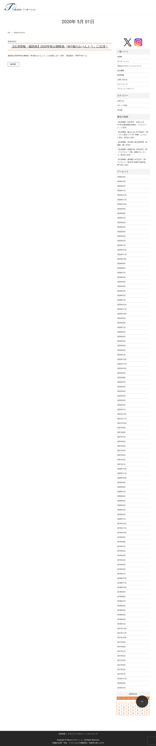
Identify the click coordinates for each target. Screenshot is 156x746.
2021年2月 (121, 460)
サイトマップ (122, 84)
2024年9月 (121, 263)
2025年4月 (121, 232)
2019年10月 (121, 533)
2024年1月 (121, 300)
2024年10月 (121, 259)
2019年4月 (121, 560)
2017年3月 (121, 669)
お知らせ (120, 101)
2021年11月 (121, 419)
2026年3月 (121, 181)
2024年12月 (121, 250)
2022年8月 (121, 378)
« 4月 (120, 694)
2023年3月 (121, 346)
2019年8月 (121, 542)
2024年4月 (121, 286)
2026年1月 (121, 191)
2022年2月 (121, 405)
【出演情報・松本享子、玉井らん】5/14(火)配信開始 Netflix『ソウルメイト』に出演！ (131, 124)
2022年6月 (121, 387)
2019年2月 (121, 569)
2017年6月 (121, 656)
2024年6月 (121, 277)
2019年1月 (121, 574)
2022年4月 (121, 396)
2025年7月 (121, 218)
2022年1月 (121, 410)
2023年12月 (121, 305)
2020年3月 (121, 510)
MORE (13, 64)
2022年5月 (121, 391)
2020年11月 (121, 473)
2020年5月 (121, 501)
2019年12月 (121, 524)
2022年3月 (121, 400)
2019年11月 (121, 528)
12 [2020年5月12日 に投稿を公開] (123, 707)
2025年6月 (121, 222)
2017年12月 (121, 628)
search (146, 11)
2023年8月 (121, 323)
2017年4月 (121, 665)
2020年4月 (121, 505)
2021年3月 (121, 455)
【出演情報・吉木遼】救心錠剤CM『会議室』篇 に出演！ (132, 143)
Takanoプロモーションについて (129, 66)
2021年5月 (121, 446)
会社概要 (120, 70)
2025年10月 (121, 204)
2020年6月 (121, 496)
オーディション (123, 61)
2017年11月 (121, 633)
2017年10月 (121, 638)
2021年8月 (121, 432)
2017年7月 (121, 651)
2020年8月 (121, 487)
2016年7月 (121, 688)
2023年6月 (121, 332)
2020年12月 (121, 469)
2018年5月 (121, 610)
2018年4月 (121, 615)
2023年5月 (121, 337)
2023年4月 (121, 341)
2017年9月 (121, 642)
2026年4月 (121, 177)
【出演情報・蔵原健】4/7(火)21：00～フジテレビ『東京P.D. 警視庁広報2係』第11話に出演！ (132, 162)
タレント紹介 (122, 105)
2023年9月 (121, 318)
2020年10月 (121, 478)
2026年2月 (121, 186)
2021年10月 (121, 423)
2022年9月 (121, 373)
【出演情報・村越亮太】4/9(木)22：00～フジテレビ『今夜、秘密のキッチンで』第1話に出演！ (132, 152)
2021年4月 (121, 451)
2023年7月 (121, 327)
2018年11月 (121, 583)
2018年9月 (121, 592)
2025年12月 (121, 195)
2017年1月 (121, 674)
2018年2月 (121, 619)
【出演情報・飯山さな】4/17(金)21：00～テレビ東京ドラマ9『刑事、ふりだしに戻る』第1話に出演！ (132, 134)
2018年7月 (121, 601)
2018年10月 (121, 587)
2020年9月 (121, 482)
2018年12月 (121, 578)
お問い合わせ (122, 80)
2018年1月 (121, 624)
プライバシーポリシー (125, 89)
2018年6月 (121, 606)
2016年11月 (121, 679)
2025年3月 (121, 236)
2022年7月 (121, 382)
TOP (9, 33)
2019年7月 (121, 546)
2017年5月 (121, 660)
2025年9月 (121, 209)
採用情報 (120, 75)
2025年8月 (121, 213)
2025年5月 (121, 227)
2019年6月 (121, 551)
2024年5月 (121, 282)
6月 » (146, 694)
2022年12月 (121, 359)
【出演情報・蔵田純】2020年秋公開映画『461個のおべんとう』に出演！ (59, 46)
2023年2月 (121, 350)
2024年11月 (121, 254)
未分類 (119, 110)
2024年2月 (121, 295)
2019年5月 (121, 555)
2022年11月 (121, 364)
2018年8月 (121, 597)
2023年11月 (121, 309)
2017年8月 (121, 647)
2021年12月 (121, 414)
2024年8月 (121, 268)
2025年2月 (121, 241)
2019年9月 (121, 537)
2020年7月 (121, 492)
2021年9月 (121, 428)
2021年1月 (121, 464)
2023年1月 (121, 355)
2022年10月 (121, 368)
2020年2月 (121, 514)
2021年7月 (121, 437)
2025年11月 (121, 200)
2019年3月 (121, 565)
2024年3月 (121, 291)
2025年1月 (121, 245)
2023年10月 (121, 314)
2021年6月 (121, 441)
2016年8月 (121, 683)
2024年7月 (121, 273)
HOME (119, 57)
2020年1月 (121, 519)
